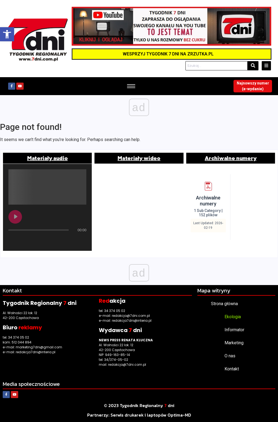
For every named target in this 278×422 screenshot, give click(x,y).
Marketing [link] (234, 342)
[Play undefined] (15, 217)
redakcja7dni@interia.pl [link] (35, 352)
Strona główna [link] (224, 303)
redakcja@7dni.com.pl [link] (131, 315)
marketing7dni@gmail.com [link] (39, 347)
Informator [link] (234, 329)
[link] (7, 34)
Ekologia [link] (233, 316)
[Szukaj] (216, 65)
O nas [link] (230, 355)
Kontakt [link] (232, 368)
